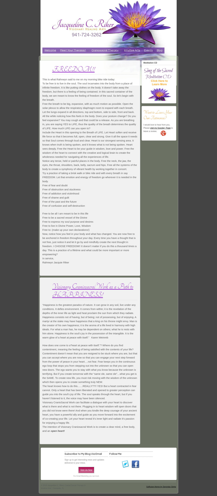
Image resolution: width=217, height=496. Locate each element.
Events (148, 50)
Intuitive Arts (132, 50)
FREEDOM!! (73, 69)
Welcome (50, 50)
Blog (159, 50)
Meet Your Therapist (74, 51)
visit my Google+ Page (160, 128)
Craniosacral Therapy (106, 51)
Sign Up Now (86, 470)
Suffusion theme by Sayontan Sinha (161, 487)
